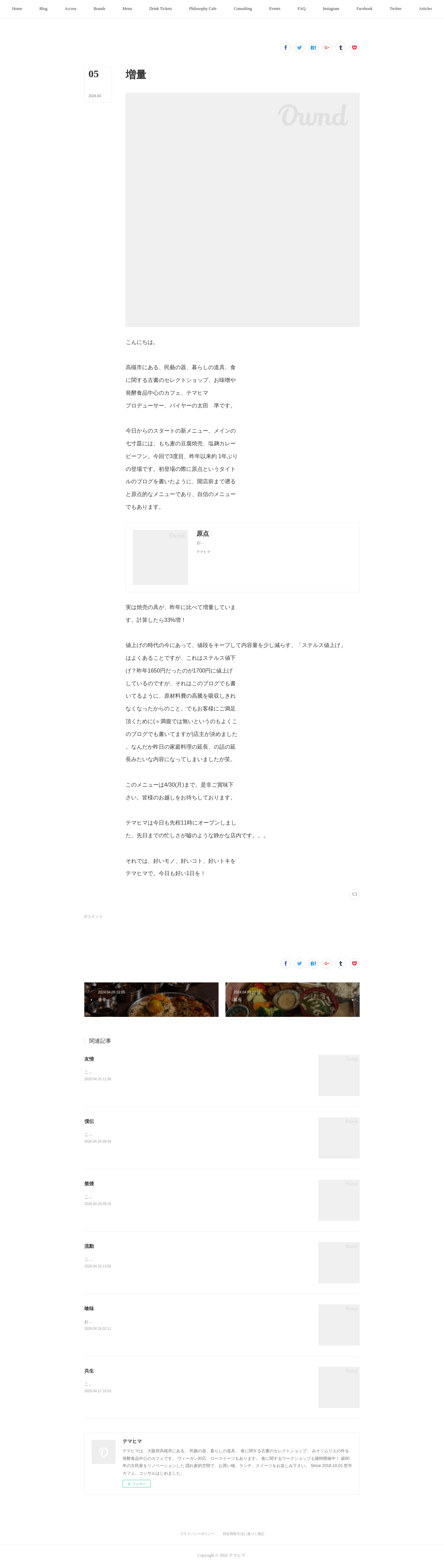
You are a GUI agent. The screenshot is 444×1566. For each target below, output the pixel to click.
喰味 (89, 1308)
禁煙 (89, 1183)
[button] (30, 9)
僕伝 (89, 1121)
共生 (89, 1371)
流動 (89, 1246)
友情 (89, 1059)
